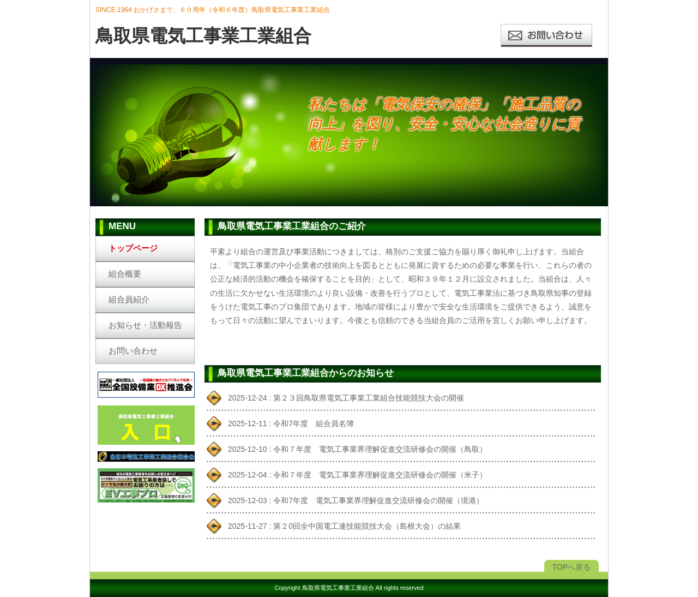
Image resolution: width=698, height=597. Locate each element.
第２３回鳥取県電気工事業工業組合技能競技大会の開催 (368, 397)
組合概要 (125, 273)
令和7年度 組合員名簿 (313, 423)
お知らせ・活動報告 (145, 325)
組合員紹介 (129, 299)
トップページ (133, 248)
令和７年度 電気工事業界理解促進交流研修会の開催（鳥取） (380, 449)
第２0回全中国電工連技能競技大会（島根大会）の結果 (367, 526)
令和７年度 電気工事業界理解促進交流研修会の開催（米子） (380, 474)
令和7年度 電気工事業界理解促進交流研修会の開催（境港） (378, 500)
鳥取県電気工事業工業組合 (338, 587)
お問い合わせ (133, 350)
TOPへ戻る (571, 567)
